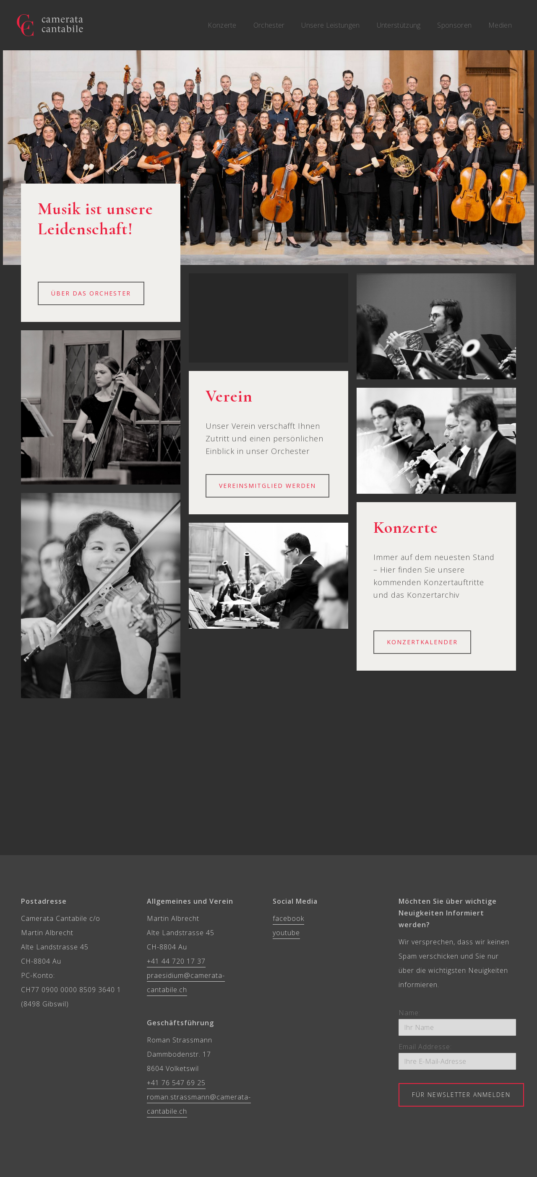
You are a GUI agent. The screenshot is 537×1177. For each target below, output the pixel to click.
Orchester (269, 25)
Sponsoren (454, 25)
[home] (50, 25)
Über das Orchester (91, 293)
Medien (500, 25)
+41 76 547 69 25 (176, 1082)
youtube (286, 932)
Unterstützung (399, 25)
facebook (288, 918)
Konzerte (222, 25)
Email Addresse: (425, 1046)
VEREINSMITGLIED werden (267, 486)
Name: (409, 1012)
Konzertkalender (422, 642)
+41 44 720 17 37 (176, 961)
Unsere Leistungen (330, 25)
